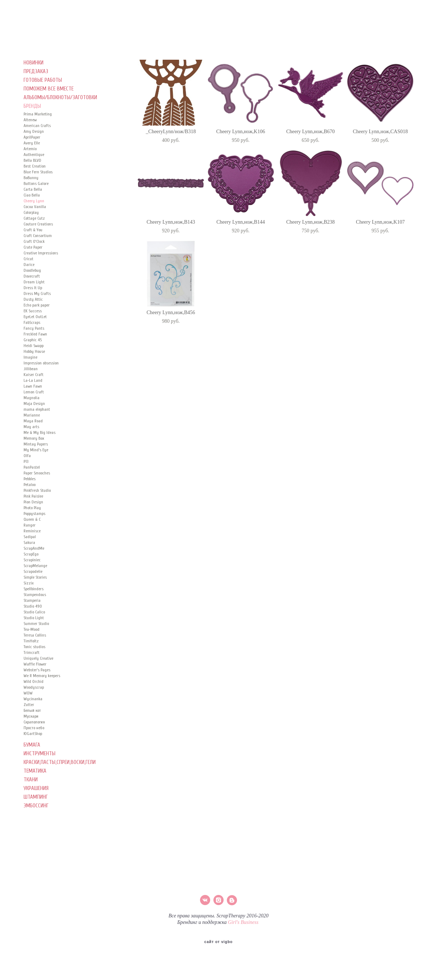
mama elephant (37, 409)
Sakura (29, 542)
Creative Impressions (41, 252)
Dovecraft (32, 276)
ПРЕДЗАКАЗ (36, 71)
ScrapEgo (31, 554)
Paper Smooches (37, 473)
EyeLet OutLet (35, 316)
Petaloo (30, 484)
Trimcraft (31, 652)
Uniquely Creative (38, 658)
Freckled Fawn (35, 334)
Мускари (31, 716)
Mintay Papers (36, 444)
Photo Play (32, 507)
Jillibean (31, 368)
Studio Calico (34, 611)
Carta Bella (33, 189)
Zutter (29, 704)
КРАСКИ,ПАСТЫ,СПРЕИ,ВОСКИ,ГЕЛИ (60, 762)
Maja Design (34, 403)
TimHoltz (31, 640)
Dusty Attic (33, 299)
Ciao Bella (32, 195)
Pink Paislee (33, 496)
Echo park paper (37, 305)
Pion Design (33, 501)
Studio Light (34, 617)
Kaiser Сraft (33, 374)
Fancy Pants (34, 328)
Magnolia (31, 397)
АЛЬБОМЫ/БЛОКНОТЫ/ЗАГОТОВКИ (60, 97)
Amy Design (34, 131)
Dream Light (34, 281)
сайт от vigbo (218, 942)
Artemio (30, 148)
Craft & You (33, 229)
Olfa (27, 455)
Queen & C (32, 519)
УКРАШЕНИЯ (36, 788)
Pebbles (30, 478)
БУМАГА (32, 745)
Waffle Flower (35, 664)
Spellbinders (33, 588)
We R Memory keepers (42, 675)
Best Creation (35, 166)
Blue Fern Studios (38, 171)
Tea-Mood (31, 629)
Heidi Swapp (33, 345)
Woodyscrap (34, 687)
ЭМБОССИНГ (36, 806)
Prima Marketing (38, 114)
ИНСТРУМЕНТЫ (39, 754)
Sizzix (29, 583)
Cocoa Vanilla (35, 206)
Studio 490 (33, 606)
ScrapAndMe (34, 548)
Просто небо (34, 727)
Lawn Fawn (33, 386)
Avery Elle (32, 142)
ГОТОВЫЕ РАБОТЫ (43, 80)
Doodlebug (32, 270)
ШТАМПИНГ (36, 797)
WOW (28, 693)
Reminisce (32, 530)
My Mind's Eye (36, 449)
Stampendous (35, 594)
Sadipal (30, 536)
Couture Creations (38, 224)
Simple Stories (35, 577)
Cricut (28, 258)
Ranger (30, 525)
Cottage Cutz (34, 218)
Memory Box (34, 438)
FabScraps (32, 322)
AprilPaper (32, 137)
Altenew (30, 119)
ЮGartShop (33, 733)
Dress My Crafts (37, 293)
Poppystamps (34, 513)
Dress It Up (33, 287)
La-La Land (33, 380)
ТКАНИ (31, 780)
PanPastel (32, 467)
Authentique (34, 154)
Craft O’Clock (34, 241)
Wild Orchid (33, 681)
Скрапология (34, 721)
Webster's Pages (37, 669)
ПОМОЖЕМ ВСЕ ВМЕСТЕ (49, 89)
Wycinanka (33, 698)
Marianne (32, 415)
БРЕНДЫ (32, 106)
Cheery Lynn (34, 200)
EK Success (33, 310)
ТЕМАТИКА (35, 771)
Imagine (30, 357)
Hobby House (34, 351)
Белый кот (32, 710)
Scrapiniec (32, 559)
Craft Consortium (38, 235)
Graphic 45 (33, 339)
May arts (31, 426)
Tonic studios (34, 646)
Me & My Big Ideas (39, 432)
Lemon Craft (34, 391)
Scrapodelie (33, 571)
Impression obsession (41, 363)
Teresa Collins (35, 635)
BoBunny (31, 177)
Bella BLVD (32, 160)
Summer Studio (36, 623)
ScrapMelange (35, 565)
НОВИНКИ (33, 63)
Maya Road (33, 420)
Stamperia (32, 600)
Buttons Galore (36, 183)
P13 (26, 461)
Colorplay (31, 212)
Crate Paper (33, 247)
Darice (29, 264)
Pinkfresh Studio (37, 490)
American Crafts (37, 125)
